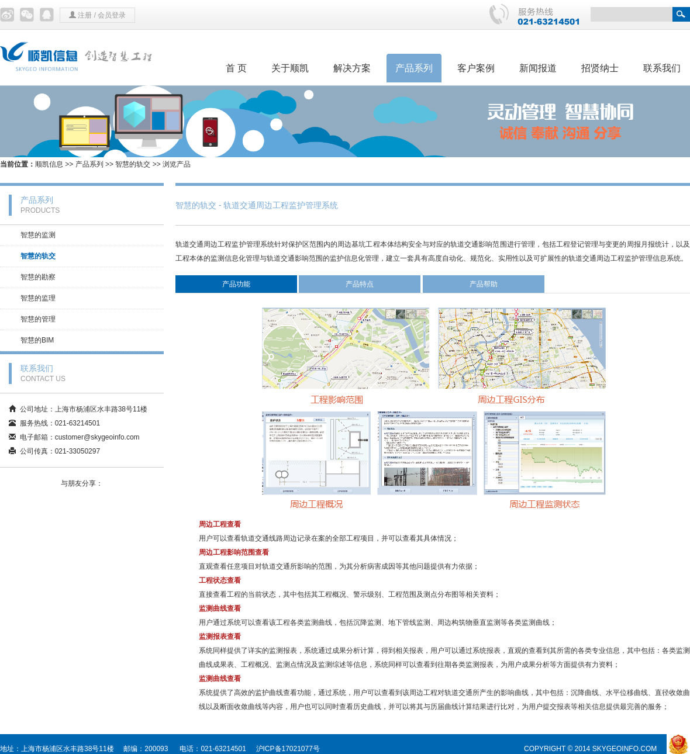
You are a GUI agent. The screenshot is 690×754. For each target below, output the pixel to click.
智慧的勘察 (38, 277)
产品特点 (360, 284)
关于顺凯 (290, 68)
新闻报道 (538, 68)
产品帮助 (484, 284)
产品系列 (414, 68)
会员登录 (112, 15)
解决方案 (352, 68)
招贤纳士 (600, 68)
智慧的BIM (37, 340)
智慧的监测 (38, 235)
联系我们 (662, 68)
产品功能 (236, 284)
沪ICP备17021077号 (288, 749)
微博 (7, 15)
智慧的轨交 (132, 164)
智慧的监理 (38, 298)
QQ (47, 15)
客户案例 (476, 68)
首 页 (236, 68)
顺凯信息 (49, 164)
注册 (85, 15)
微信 (27, 15)
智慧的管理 (38, 319)
